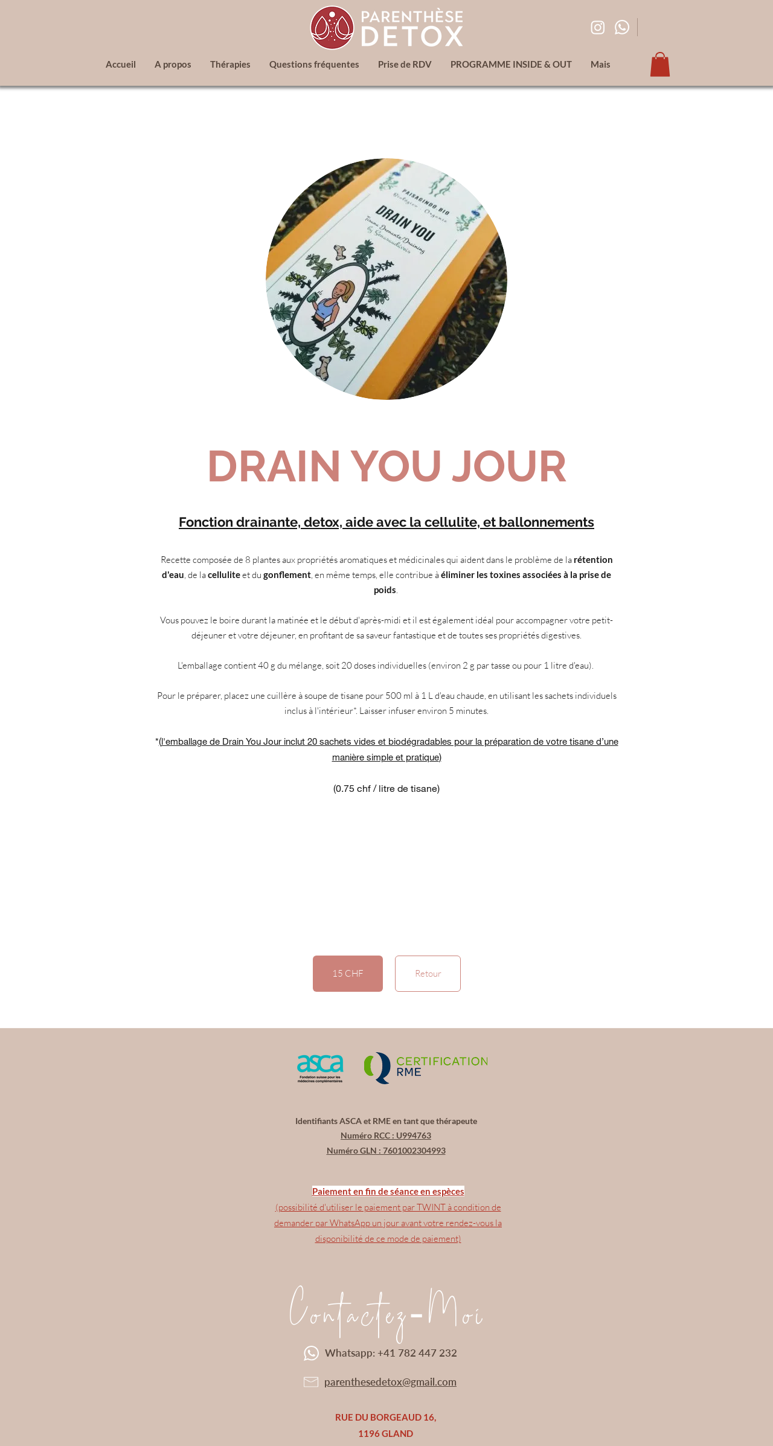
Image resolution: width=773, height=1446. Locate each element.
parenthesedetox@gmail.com (390, 1381)
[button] (660, 64)
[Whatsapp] (622, 27)
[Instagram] (598, 27)
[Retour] (428, 974)
